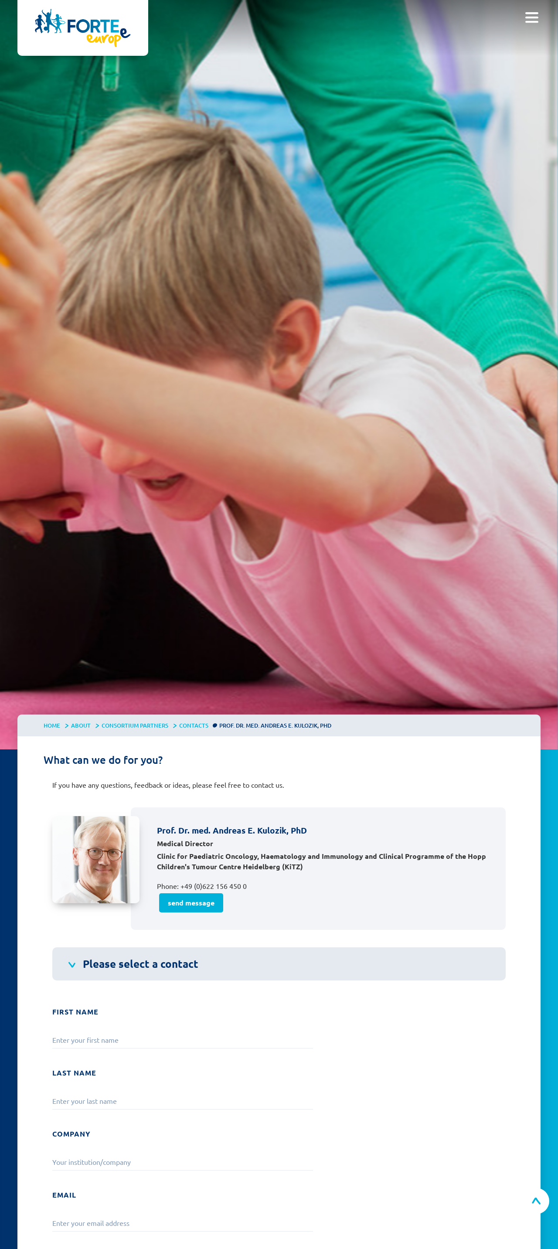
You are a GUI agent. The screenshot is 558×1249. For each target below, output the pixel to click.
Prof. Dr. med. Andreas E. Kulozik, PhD (275, 725)
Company (71, 1133)
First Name (75, 1011)
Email (64, 1194)
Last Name (74, 1072)
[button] (531, 17)
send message (191, 902)
